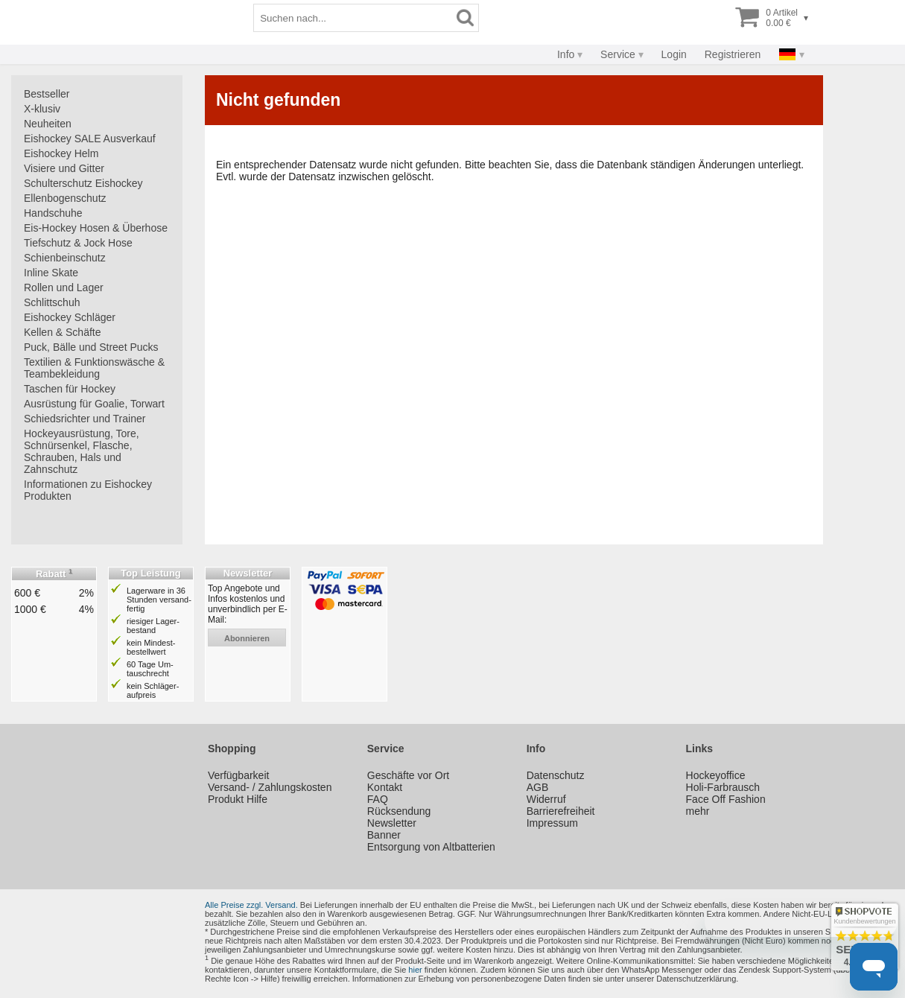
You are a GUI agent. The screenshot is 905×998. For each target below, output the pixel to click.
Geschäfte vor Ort (408, 775)
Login (674, 54)
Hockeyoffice (716, 775)
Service (617, 54)
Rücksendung (399, 811)
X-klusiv (42, 109)
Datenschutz (556, 775)
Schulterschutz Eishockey (83, 183)
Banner (384, 835)
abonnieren (247, 638)
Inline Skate (51, 273)
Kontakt (384, 787)
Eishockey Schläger (69, 317)
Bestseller (46, 94)
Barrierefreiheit (561, 811)
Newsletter (391, 823)
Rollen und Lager (64, 287)
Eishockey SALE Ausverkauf (90, 138)
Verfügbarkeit (239, 775)
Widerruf (546, 799)
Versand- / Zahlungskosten (270, 787)
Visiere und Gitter (64, 168)
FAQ (377, 799)
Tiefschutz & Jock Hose (78, 243)
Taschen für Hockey (69, 389)
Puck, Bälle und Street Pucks (91, 347)
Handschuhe (53, 213)
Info (565, 54)
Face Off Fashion (726, 799)
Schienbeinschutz (65, 258)
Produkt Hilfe (237, 799)
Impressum (552, 823)
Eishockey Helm (61, 153)
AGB (538, 787)
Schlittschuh (52, 302)
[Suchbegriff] (474, 17)
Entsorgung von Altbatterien (431, 847)
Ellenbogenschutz (65, 198)
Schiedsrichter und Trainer (84, 419)
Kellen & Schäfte (62, 332)
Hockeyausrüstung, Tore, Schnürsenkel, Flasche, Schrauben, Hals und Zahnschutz (81, 451)
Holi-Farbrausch (723, 787)
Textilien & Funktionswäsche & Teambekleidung (94, 368)
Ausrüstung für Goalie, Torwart (94, 404)
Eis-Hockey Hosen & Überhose (96, 228)
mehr (698, 811)
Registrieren (732, 54)
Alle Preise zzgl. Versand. (251, 904)
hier (415, 969)
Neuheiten (48, 124)
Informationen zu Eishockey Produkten (88, 490)
